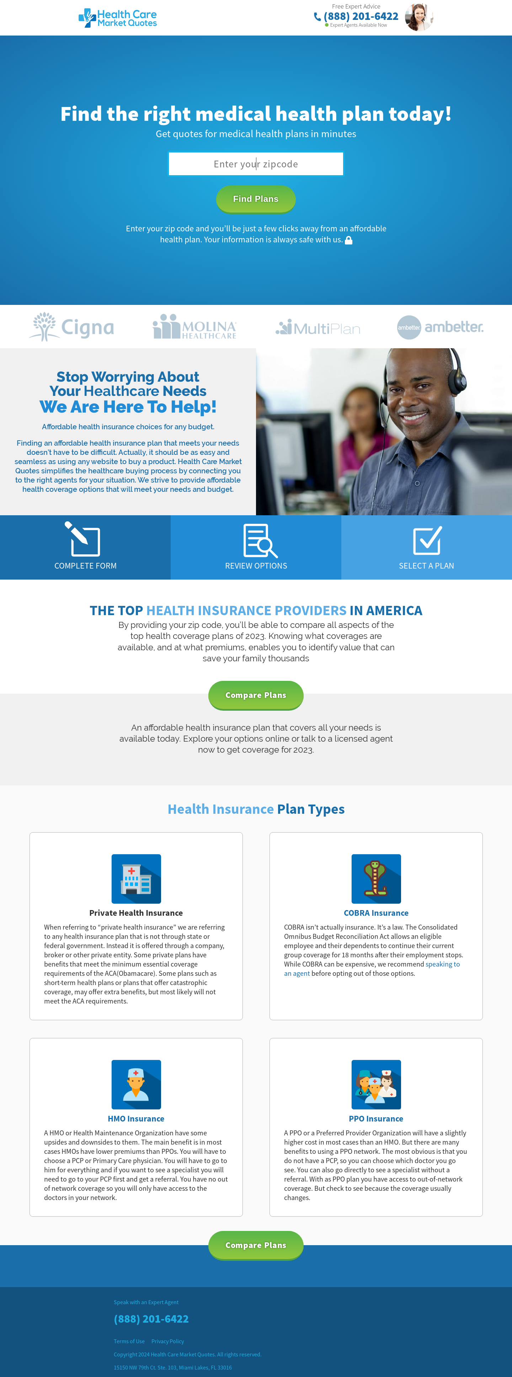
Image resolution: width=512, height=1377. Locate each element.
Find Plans (256, 199)
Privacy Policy (167, 1341)
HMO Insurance (136, 1118)
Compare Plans (256, 694)
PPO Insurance (376, 1118)
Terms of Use (129, 1341)
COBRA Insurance (376, 912)
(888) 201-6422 (356, 16)
